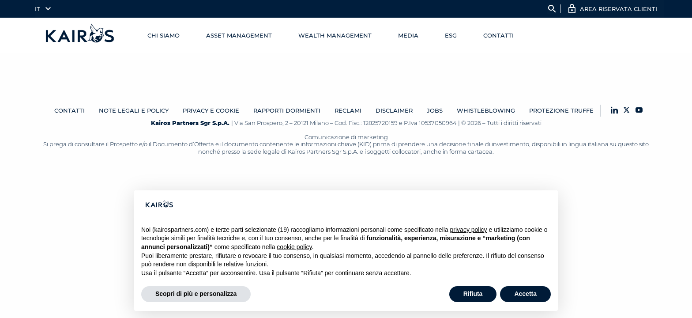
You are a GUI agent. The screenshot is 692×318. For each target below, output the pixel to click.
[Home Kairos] (80, 35)
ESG (451, 35)
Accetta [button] (525, 293)
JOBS (435, 110)
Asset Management (239, 35)
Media (408, 35)
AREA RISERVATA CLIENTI (618, 8)
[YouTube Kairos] (639, 111)
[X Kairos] (627, 111)
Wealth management (335, 35)
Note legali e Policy (134, 110)
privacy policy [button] (468, 229)
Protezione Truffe (561, 110)
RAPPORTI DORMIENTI (286, 110)
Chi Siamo (163, 35)
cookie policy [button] (294, 246)
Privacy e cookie (211, 110)
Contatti (498, 35)
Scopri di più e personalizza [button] (196, 293)
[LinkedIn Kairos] (614, 111)
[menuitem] (40, 9)
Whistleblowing (486, 110)
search (552, 9)
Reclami (348, 110)
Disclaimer (394, 110)
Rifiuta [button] (473, 293)
